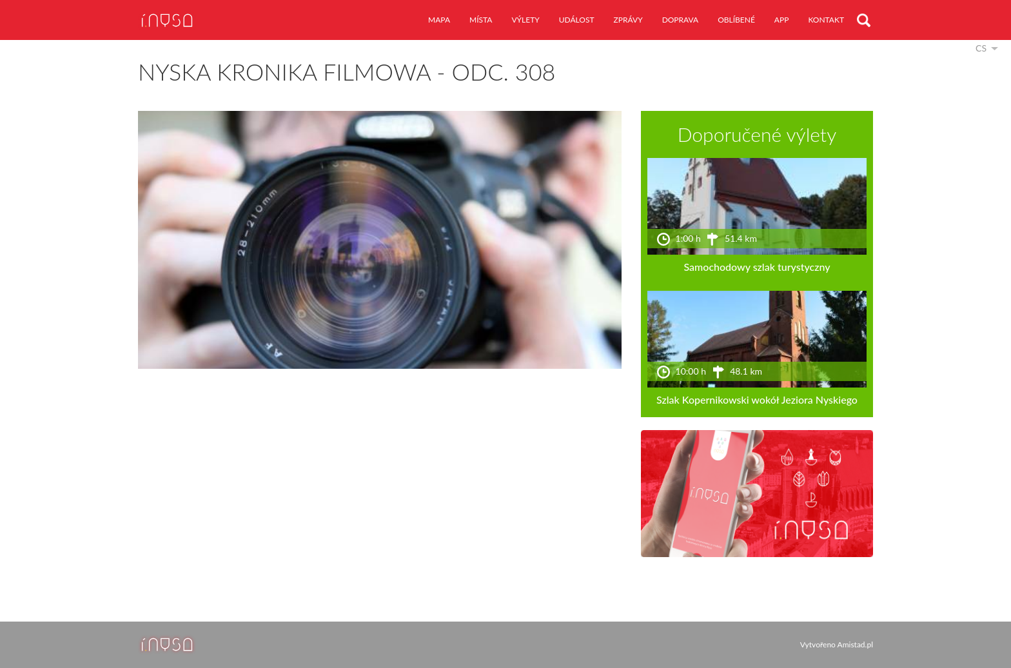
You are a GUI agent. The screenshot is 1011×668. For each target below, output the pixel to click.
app (781, 20)
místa (480, 20)
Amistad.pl (855, 644)
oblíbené (736, 20)
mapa (439, 20)
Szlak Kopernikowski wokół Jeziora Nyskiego (757, 399)
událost (576, 20)
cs (981, 48)
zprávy (628, 20)
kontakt (826, 20)
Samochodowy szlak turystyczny (756, 266)
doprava (680, 20)
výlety (525, 20)
